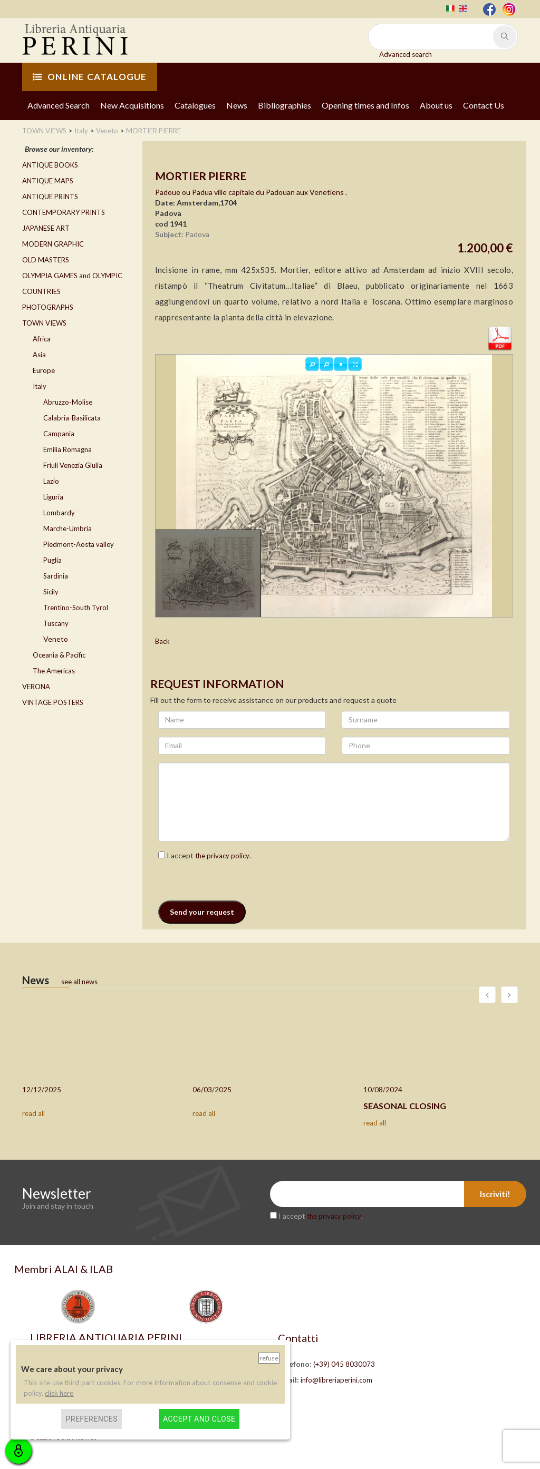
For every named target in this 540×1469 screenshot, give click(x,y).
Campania (58, 433)
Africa (42, 339)
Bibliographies (284, 105)
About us (436, 105)
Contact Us (483, 105)
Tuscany (56, 623)
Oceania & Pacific (59, 655)
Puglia (52, 560)
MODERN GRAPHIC (53, 244)
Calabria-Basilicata (72, 418)
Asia (39, 354)
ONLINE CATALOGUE (90, 76)
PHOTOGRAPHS (47, 307)
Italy (39, 386)
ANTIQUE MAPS (47, 181)
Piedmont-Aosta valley (78, 544)
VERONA (36, 686)
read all (33, 1113)
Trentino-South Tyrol (75, 607)
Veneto (55, 638)
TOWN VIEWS (44, 323)
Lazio (51, 481)
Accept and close (199, 1419)
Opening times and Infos (365, 105)
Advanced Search (58, 105)
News (236, 105)
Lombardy (59, 512)
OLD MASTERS (45, 260)
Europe (44, 370)
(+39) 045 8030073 (344, 1364)
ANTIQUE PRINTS (50, 196)
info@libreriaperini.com (336, 1380)
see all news (79, 981)
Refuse (268, 1358)
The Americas (54, 671)
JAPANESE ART (46, 228)
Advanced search (405, 54)
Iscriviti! (495, 1194)
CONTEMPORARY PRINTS (63, 212)
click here (59, 1393)
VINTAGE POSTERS (52, 702)
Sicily (51, 591)
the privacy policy (222, 855)
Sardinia (55, 576)
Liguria (53, 497)
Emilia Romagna (67, 449)
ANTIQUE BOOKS (50, 165)
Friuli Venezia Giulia (72, 465)
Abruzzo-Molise (67, 402)
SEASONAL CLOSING (404, 1106)
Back (162, 641)
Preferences (91, 1419)
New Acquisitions (132, 105)
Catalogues (195, 105)
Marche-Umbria (67, 528)
